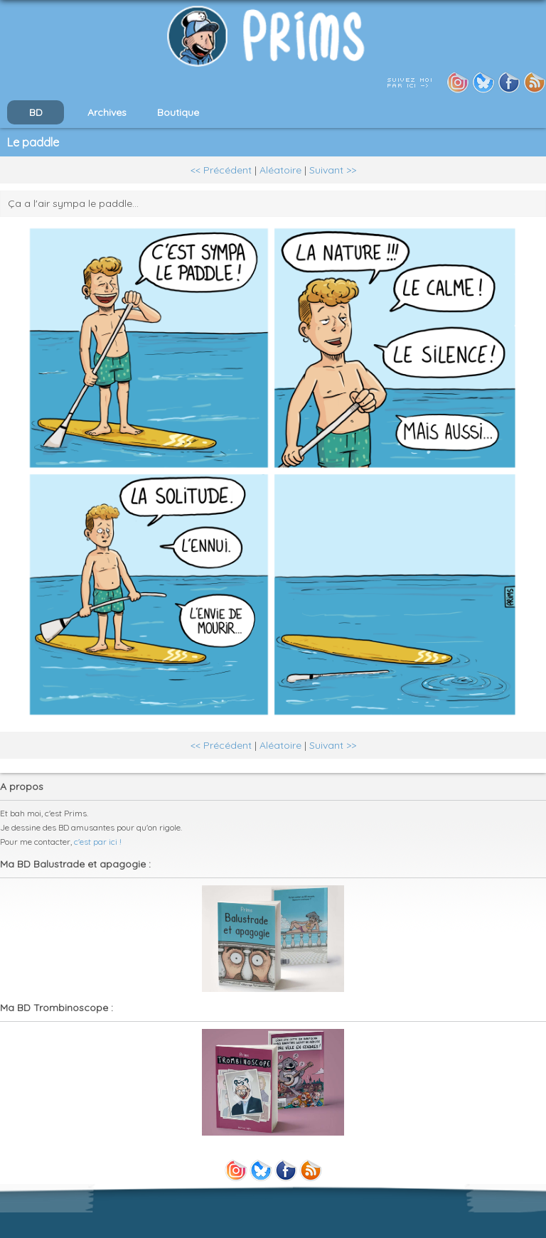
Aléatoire (280, 170)
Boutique (178, 112)
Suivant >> (332, 170)
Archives (107, 112)
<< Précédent (221, 170)
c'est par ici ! (98, 841)
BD (36, 112)
